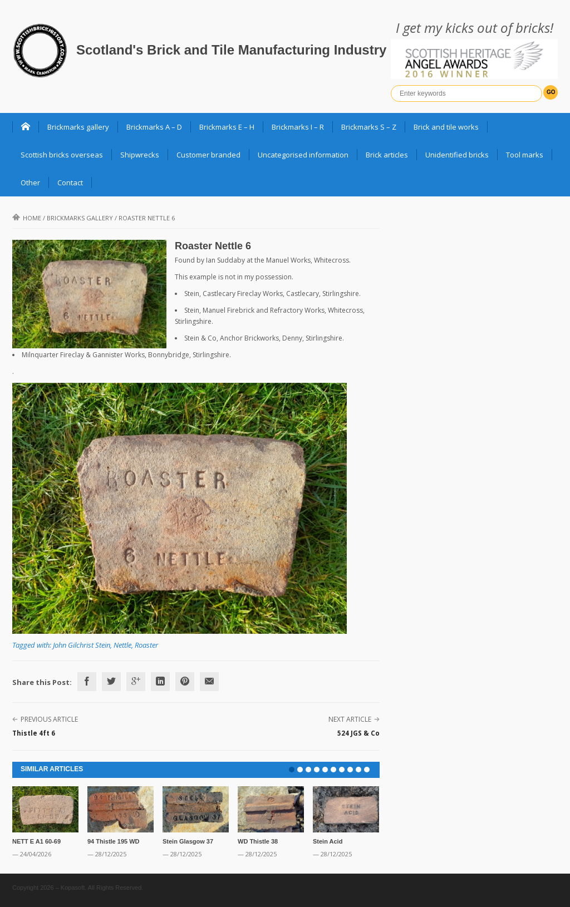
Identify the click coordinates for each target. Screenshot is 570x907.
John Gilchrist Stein (81, 645)
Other (30, 183)
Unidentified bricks (457, 155)
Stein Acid (327, 841)
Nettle (122, 645)
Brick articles (387, 155)
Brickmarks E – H (226, 127)
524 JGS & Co (358, 733)
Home (26, 218)
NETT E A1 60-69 (36, 841)
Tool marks (524, 155)
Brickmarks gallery (78, 127)
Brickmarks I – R (298, 127)
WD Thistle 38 (258, 841)
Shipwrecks (139, 155)
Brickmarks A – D (154, 127)
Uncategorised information (303, 155)
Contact (70, 183)
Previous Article (49, 719)
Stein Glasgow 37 (188, 841)
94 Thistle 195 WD (113, 841)
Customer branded (208, 155)
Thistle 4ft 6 (33, 733)
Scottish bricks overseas (62, 155)
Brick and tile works (446, 127)
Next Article (349, 719)
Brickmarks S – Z (368, 127)
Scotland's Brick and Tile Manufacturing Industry (231, 49)
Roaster (146, 645)
